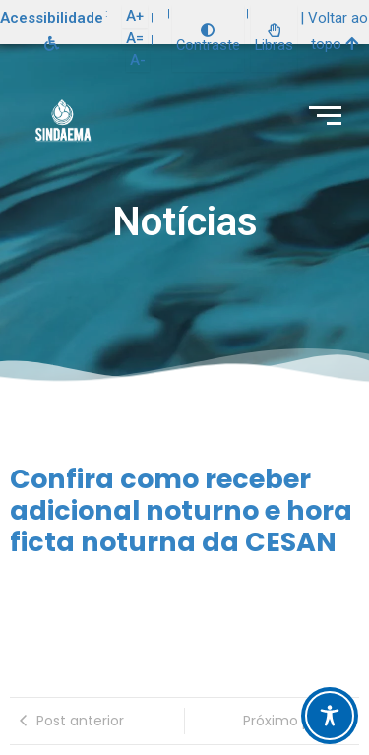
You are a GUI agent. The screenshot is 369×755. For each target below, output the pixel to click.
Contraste (208, 39)
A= (135, 38)
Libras (274, 39)
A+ (135, 16)
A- (138, 60)
